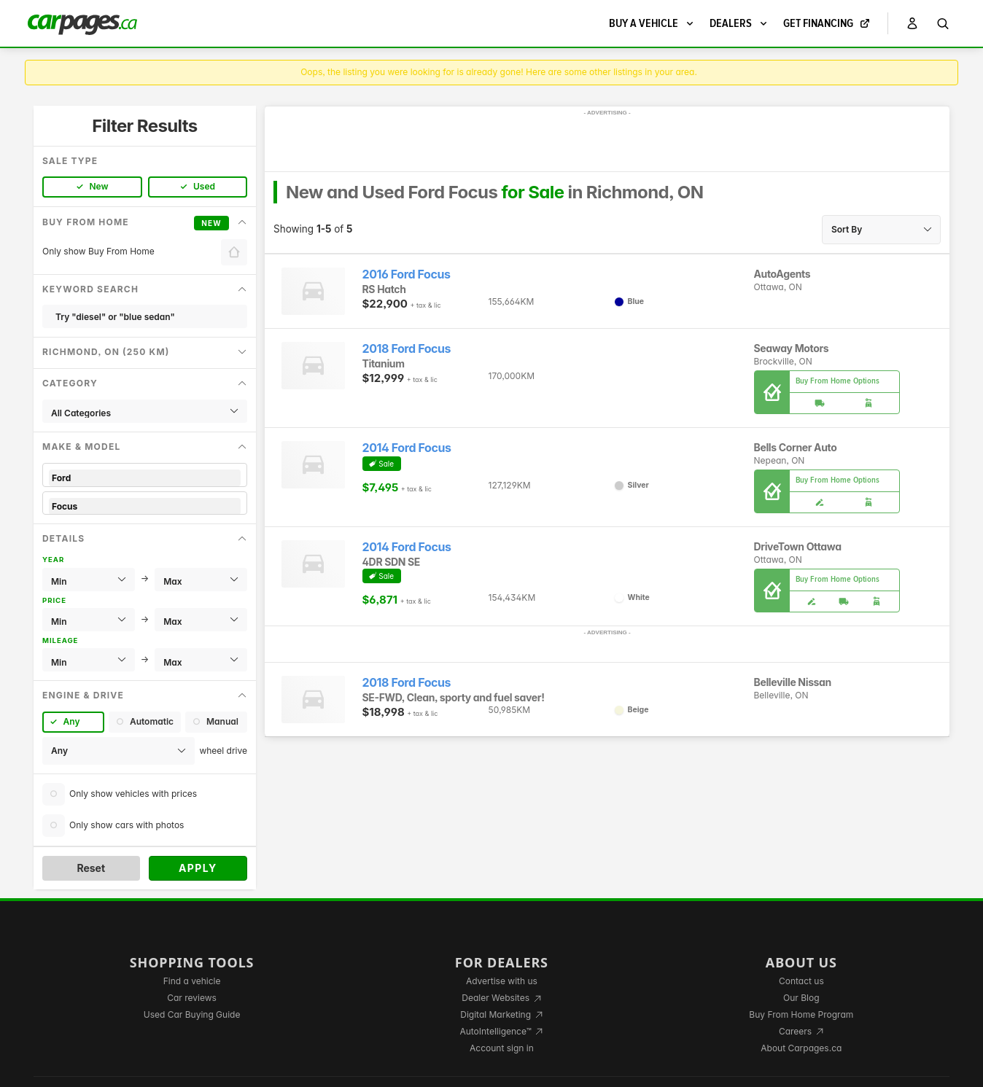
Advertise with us (501, 980)
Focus (145, 506)
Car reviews (192, 997)
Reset (91, 868)
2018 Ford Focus (406, 349)
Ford (145, 478)
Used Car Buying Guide (192, 1014)
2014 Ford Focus (406, 448)
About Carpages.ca (801, 1048)
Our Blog (801, 997)
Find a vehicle (192, 980)
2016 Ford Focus (406, 274)
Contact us (801, 980)
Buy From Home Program (801, 1014)
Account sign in (502, 1048)
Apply (198, 868)
